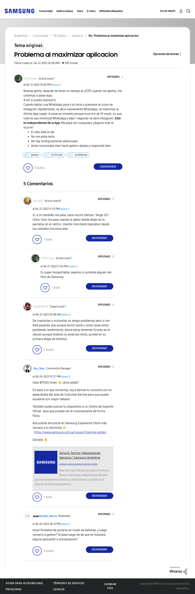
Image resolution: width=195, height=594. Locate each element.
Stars (80, 11)
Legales (59, 589)
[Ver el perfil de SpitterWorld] (40, 306)
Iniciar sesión (167, 11)
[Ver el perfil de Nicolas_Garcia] (48, 516)
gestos (35, 154)
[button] (115, 77)
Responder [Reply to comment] (99, 238)
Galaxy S (56, 84)
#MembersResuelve (111, 11)
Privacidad (14, 589)
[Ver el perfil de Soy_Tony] (39, 368)
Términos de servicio (68, 583)
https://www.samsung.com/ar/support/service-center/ (70, 432)
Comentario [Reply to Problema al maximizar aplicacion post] (108, 166)
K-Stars (91, 11)
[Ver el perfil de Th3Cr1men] (30, 78)
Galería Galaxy (64, 11)
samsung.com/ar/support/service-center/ (78, 464)
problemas (81, 154)
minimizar (57, 154)
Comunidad (46, 11)
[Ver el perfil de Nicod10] (38, 201)
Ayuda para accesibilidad (24, 583)
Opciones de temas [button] (166, 54)
